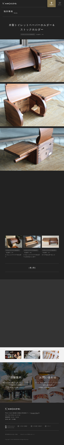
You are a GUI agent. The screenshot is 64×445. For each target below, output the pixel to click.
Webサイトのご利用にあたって (27, 434)
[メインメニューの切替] (60, 3)
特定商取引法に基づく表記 (11, 434)
